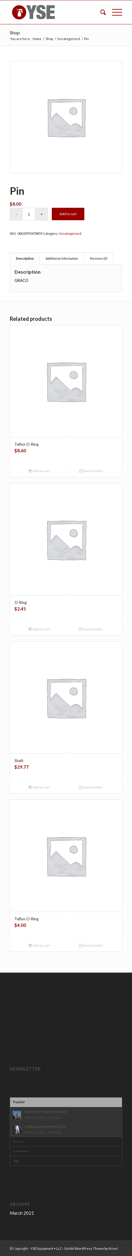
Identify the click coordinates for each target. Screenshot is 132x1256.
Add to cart (68, 214)
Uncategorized (70, 233)
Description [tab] (25, 258)
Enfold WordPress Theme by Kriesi (91, 1248)
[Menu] (114, 12)
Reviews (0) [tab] (98, 258)
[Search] (100, 12)
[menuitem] (100, 12)
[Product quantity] (28, 214)
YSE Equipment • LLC (46, 1248)
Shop (15, 32)
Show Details (91, 470)
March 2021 (22, 1213)
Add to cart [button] (39, 470)
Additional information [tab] (62, 258)
